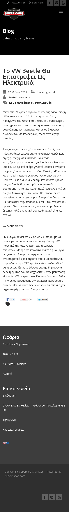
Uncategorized (46, 92)
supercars (27, 97)
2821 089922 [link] (16, 429)
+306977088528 (16, 2)
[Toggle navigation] (61, 12)
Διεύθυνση (36, 2)
